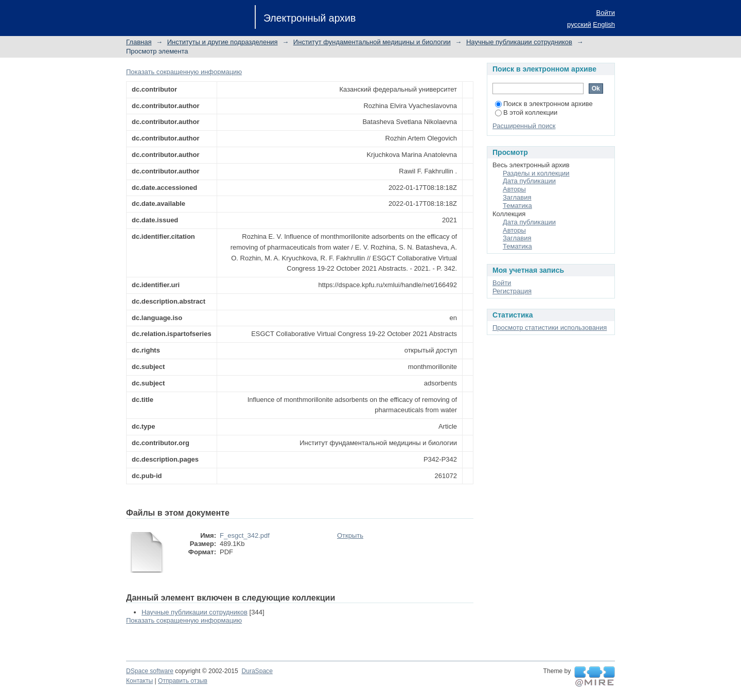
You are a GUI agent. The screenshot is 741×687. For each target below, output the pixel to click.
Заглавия (517, 197)
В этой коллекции (526, 112)
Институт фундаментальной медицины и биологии (372, 42)
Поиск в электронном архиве (544, 104)
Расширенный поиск (523, 126)
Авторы (514, 189)
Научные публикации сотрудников (519, 42)
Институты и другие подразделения (222, 42)
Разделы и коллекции (536, 173)
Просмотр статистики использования (549, 327)
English (604, 24)
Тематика (517, 205)
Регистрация (512, 291)
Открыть (350, 535)
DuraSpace (256, 671)
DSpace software (149, 671)
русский (579, 24)
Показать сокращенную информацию (184, 72)
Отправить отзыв (182, 680)
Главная (138, 42)
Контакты (139, 680)
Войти (605, 12)
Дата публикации (529, 181)
